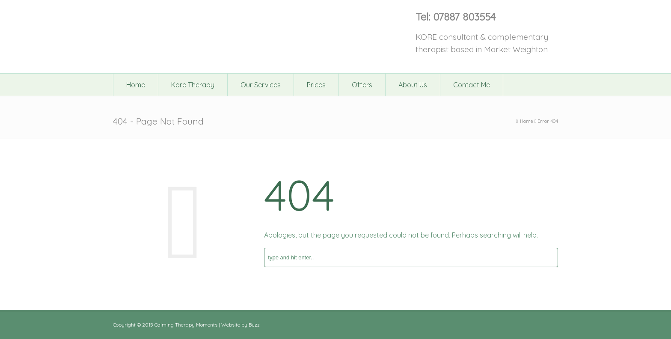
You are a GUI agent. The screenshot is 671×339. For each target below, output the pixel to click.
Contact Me (471, 84)
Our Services (260, 84)
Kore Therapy (192, 84)
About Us (412, 84)
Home (135, 84)
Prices (316, 84)
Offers (362, 84)
